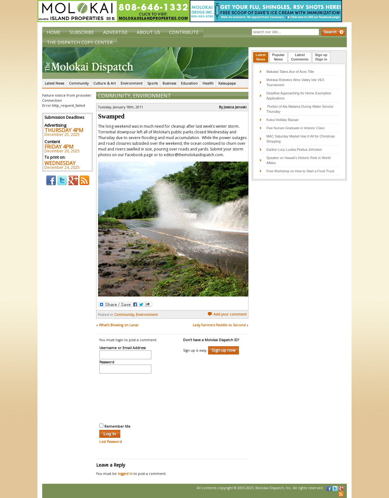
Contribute (184, 32)
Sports (152, 83)
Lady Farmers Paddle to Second (219, 325)
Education (189, 83)
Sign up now (223, 350)
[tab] (260, 57)
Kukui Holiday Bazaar (282, 120)
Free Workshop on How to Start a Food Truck (300, 171)
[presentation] (125, 397)
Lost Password (110, 441)
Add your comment (227, 314)
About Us (148, 32)
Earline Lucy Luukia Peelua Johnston (294, 149)
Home (54, 32)
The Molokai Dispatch (145, 63)
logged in (125, 473)
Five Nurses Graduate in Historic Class (295, 128)
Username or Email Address (122, 348)
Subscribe (81, 32)
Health (208, 83)
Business (169, 83)
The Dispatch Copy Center (80, 42)
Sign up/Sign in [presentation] (321, 57)
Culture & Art (104, 83)
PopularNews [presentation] (278, 57)
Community (79, 83)
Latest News (54, 83)
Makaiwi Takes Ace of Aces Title (290, 71)
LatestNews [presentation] (261, 57)
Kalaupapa (227, 83)
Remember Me (114, 426)
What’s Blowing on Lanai (118, 325)
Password (106, 362)
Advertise (115, 32)
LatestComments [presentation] (299, 57)
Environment (131, 83)
